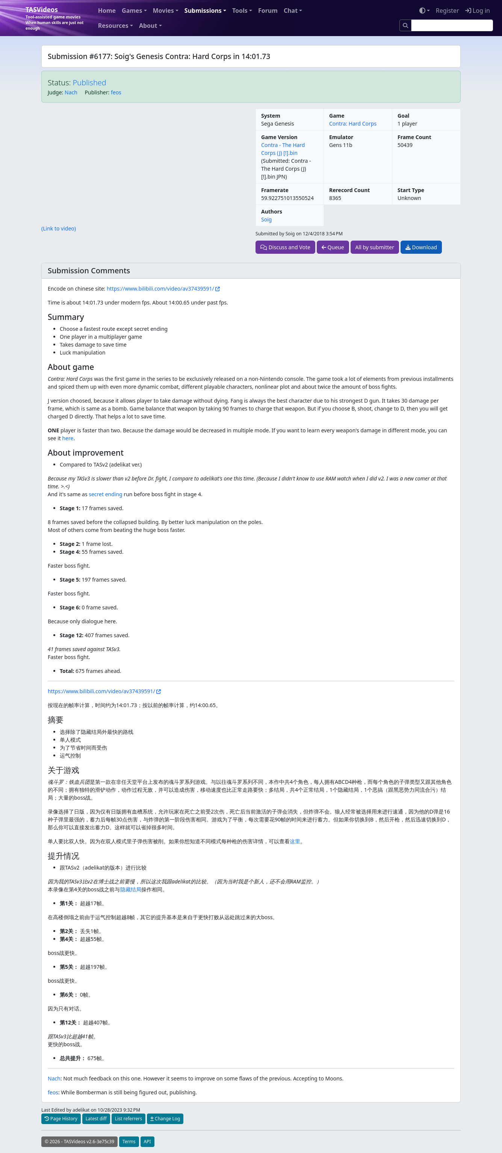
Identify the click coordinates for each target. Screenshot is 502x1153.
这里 (295, 841)
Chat (291, 10)
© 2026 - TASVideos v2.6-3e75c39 (79, 1141)
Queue (333, 247)
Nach (71, 92)
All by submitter (374, 247)
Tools (240, 10)
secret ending (105, 494)
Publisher (96, 92)
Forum (268, 10)
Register (447, 10)
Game (337, 115)
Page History (61, 1118)
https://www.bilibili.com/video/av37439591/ (160, 288)
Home (107, 10)
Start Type (411, 190)
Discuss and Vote (285, 247)
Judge (55, 92)
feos (116, 92)
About (148, 25)
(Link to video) (58, 228)
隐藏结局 (130, 889)
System (270, 115)
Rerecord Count (349, 190)
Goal (403, 115)
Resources (113, 25)
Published (89, 82)
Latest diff (96, 1118)
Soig (266, 219)
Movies (163, 10)
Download (421, 247)
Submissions (203, 10)
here (67, 438)
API (147, 1141)
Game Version (279, 137)
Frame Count (414, 137)
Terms (129, 1141)
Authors (271, 211)
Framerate (275, 190)
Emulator (341, 137)
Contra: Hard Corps (352, 123)
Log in (477, 10)
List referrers (128, 1118)
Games (132, 10)
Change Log (165, 1118)
